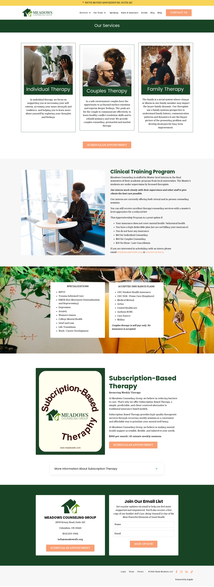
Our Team (99, 12)
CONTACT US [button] (178, 12)
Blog (152, 12)
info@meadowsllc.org (129, 252)
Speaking (113, 12)
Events (144, 12)
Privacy (140, 572)
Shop (159, 12)
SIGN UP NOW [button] (143, 544)
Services (84, 12)
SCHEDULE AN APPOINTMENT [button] (107, 144)
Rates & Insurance (129, 12)
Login (123, 572)
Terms (131, 572)
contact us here (155, 252)
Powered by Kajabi (184, 580)
